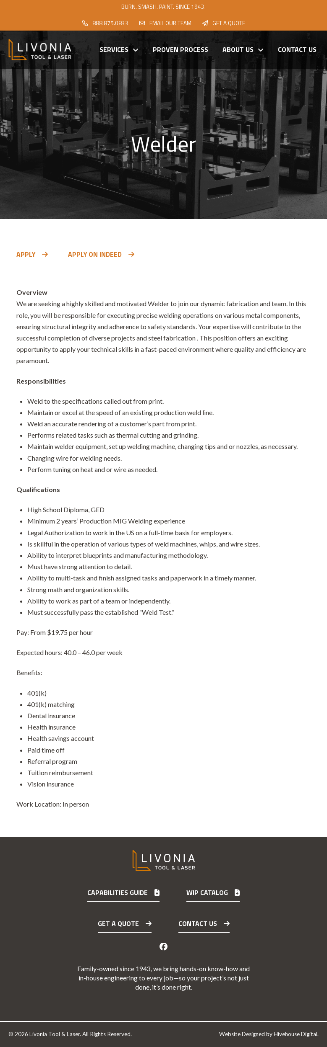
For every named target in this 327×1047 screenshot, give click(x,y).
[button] (26, 273)
